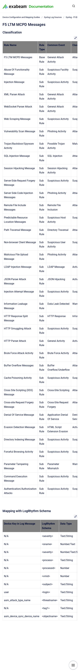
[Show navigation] (73, 665)
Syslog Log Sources (53, 17)
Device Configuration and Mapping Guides (21, 17)
